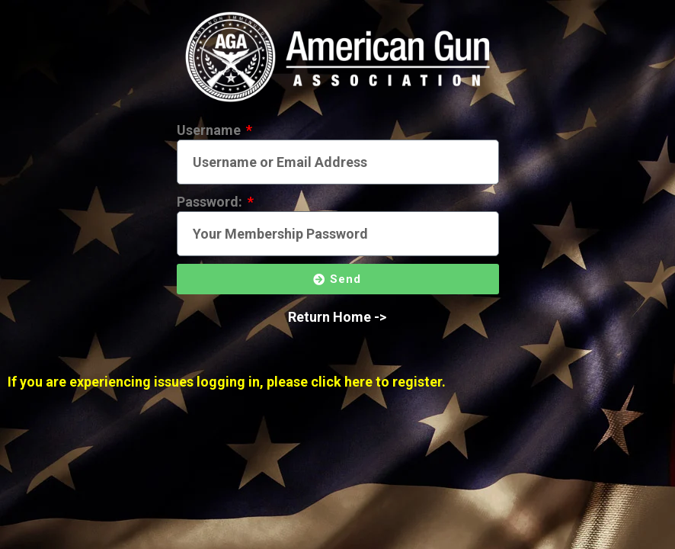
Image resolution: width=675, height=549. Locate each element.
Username (210, 130)
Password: (211, 202)
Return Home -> (337, 317)
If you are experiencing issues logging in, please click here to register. (227, 382)
